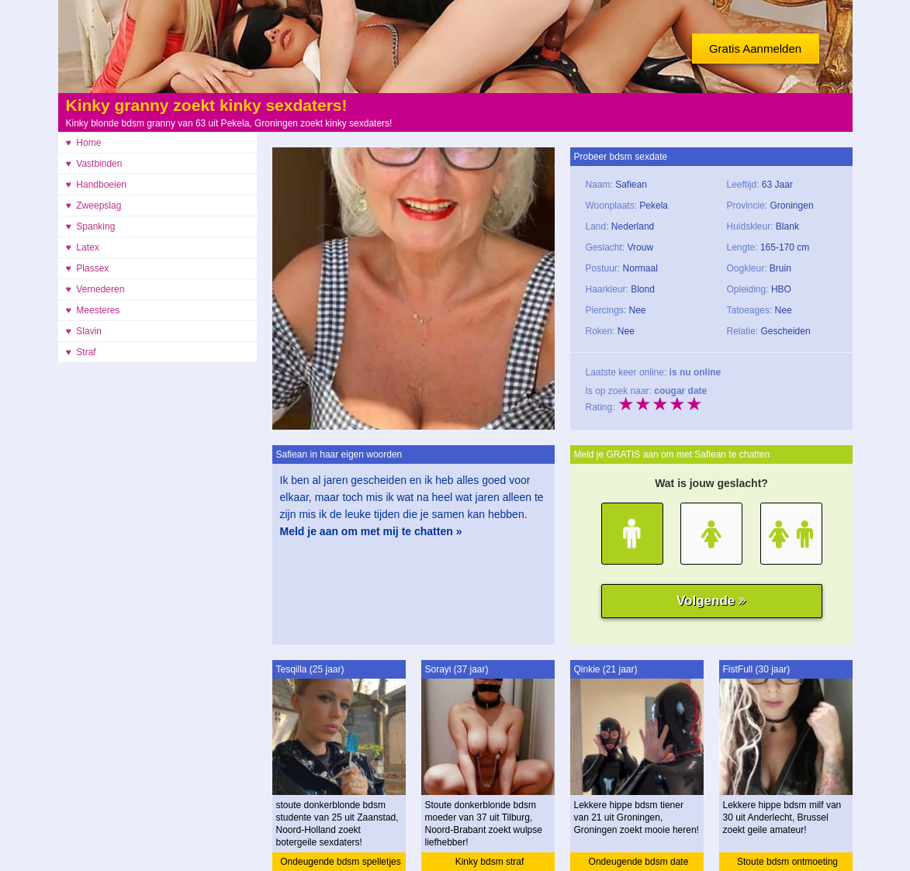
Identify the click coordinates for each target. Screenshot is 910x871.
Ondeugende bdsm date (639, 861)
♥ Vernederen (95, 289)
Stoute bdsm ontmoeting (787, 861)
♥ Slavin (84, 331)
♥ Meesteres (93, 310)
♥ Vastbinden (94, 163)
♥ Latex (82, 247)
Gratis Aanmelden (755, 48)
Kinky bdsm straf (489, 861)
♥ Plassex (87, 268)
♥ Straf (81, 352)
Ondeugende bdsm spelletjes (340, 861)
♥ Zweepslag (94, 205)
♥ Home (84, 142)
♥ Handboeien (96, 184)
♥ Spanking (91, 226)
